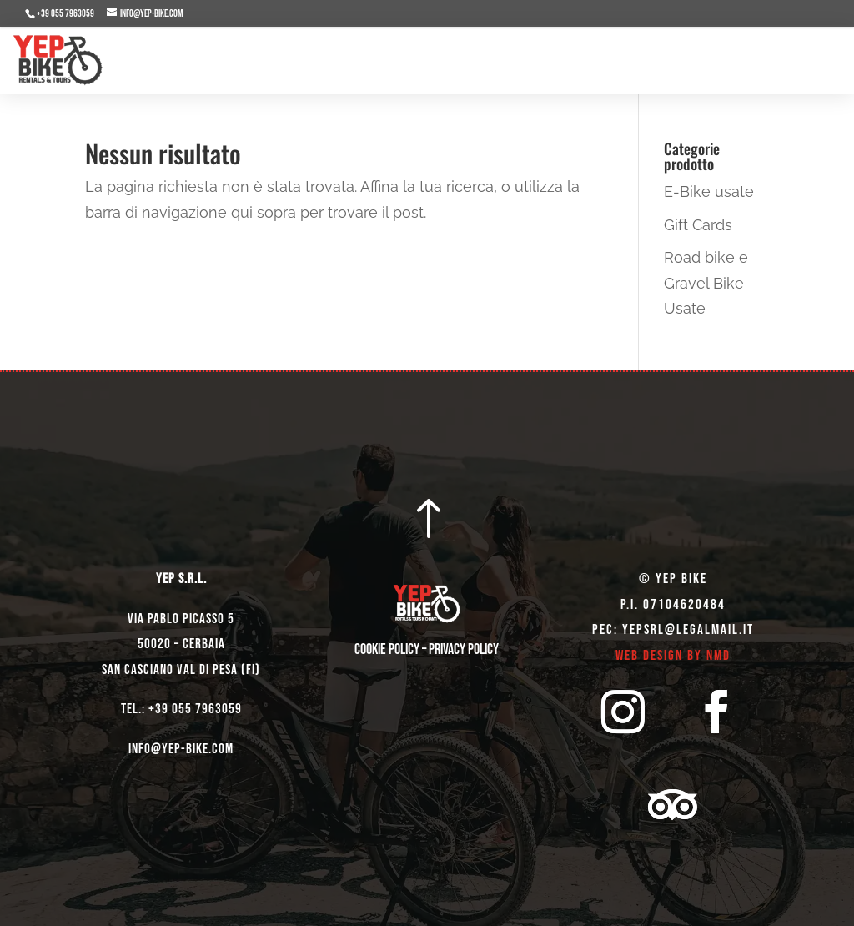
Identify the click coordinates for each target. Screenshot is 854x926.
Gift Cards (698, 225)
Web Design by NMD (673, 655)
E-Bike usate (709, 191)
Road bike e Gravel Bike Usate (706, 283)
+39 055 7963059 (65, 14)
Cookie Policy (386, 649)
